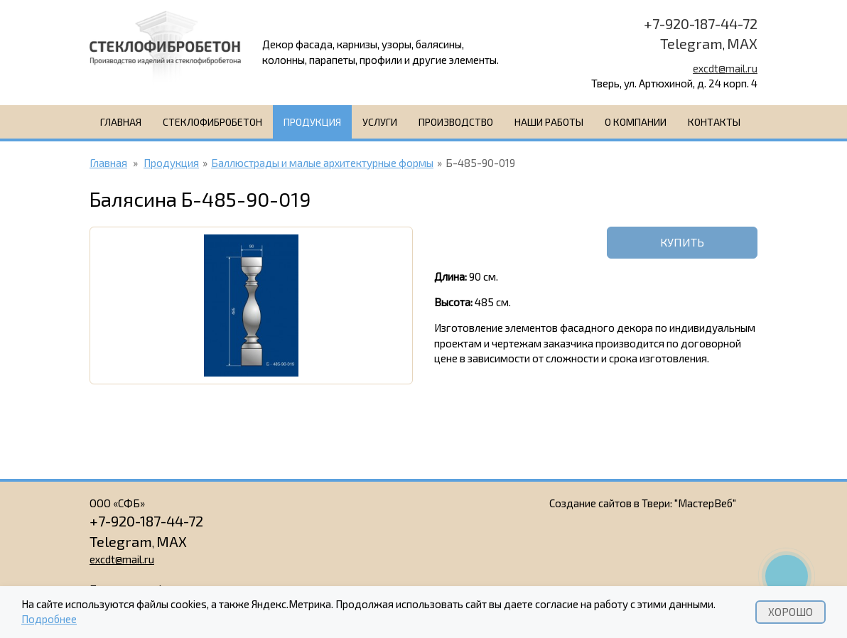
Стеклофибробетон (212, 122)
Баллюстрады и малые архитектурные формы (322, 162)
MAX (742, 43)
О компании (636, 122)
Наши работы (548, 122)
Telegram (691, 43)
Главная (120, 122)
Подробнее (49, 619)
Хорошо (790, 611)
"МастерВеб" (705, 503)
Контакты (714, 122)
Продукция (312, 122)
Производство (456, 122)
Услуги (379, 122)
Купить (682, 242)
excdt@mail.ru (725, 68)
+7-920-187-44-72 (700, 23)
